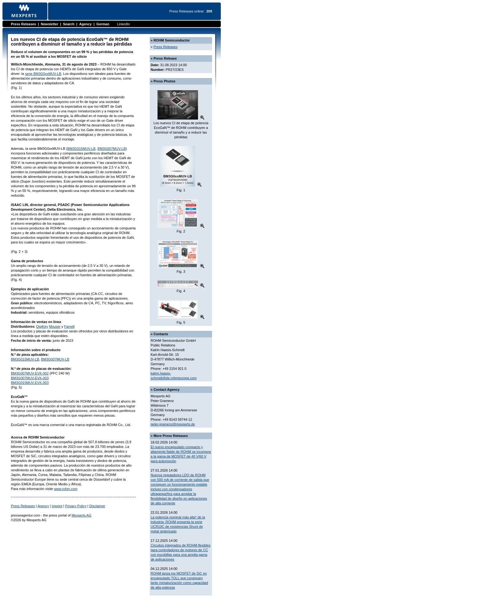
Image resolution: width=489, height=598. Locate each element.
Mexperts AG (81, 515)
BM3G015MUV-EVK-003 (30, 383)
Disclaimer (97, 506)
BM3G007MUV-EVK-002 (30, 373)
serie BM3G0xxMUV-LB (43, 74)
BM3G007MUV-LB (112, 148)
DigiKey (42, 326)
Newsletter (49, 24)
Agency (85, 24)
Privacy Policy (75, 506)
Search (69, 24)
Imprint (57, 506)
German (102, 24)
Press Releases (23, 24)
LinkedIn (123, 24)
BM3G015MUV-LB (81, 148)
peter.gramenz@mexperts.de (173, 424)
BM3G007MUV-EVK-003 (30, 378)
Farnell (69, 326)
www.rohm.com (65, 489)
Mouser (55, 326)
